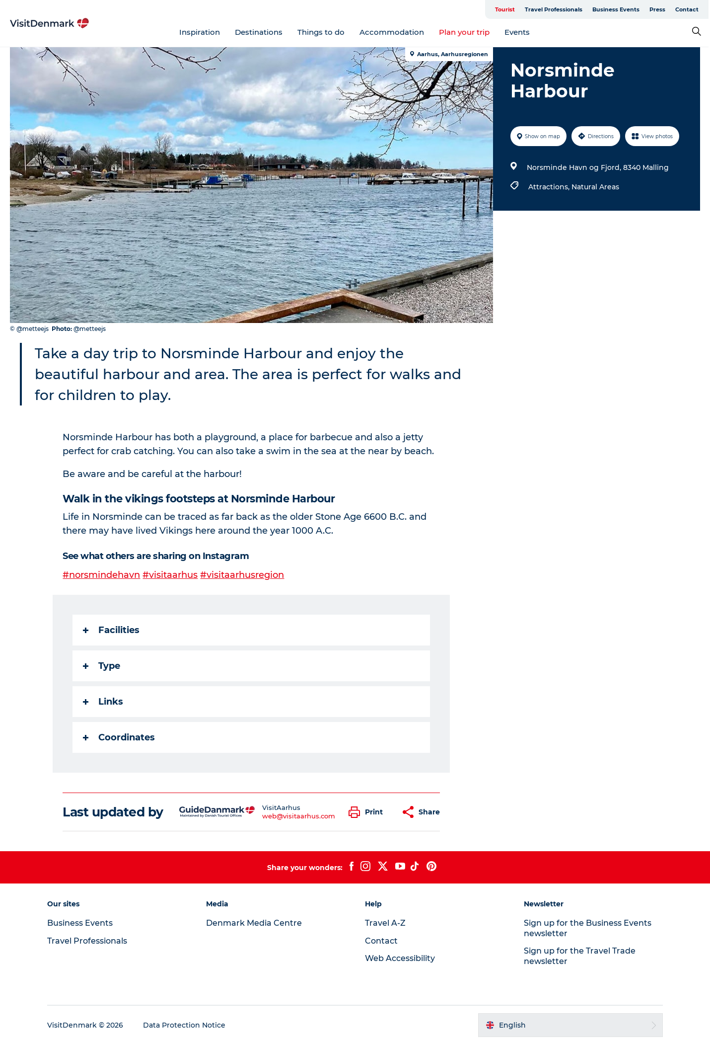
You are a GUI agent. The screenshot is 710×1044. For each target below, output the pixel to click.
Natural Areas (595, 186)
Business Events (617, 9)
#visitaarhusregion (242, 574)
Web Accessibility (400, 958)
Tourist (506, 9)
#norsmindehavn (102, 574)
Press (659, 9)
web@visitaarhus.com (298, 815)
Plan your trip (464, 32)
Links (103, 701)
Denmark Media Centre (254, 922)
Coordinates (119, 736)
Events (517, 32)
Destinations (259, 32)
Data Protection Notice (184, 1024)
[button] (368, 811)
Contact (688, 9)
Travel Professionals (555, 9)
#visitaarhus (170, 574)
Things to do (321, 32)
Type (102, 665)
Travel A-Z (385, 922)
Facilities (111, 629)
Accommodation (392, 32)
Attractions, (549, 186)
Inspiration (200, 32)
